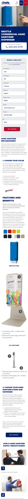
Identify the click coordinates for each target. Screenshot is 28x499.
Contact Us (25, 3)
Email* (5, 105)
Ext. (4, 119)
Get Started (12, 129)
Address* (5, 90)
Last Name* (6, 76)
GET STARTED (14, 435)
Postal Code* (6, 97)
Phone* (5, 112)
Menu (17, 3)
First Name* (6, 68)
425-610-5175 (16, 47)
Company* (6, 83)
